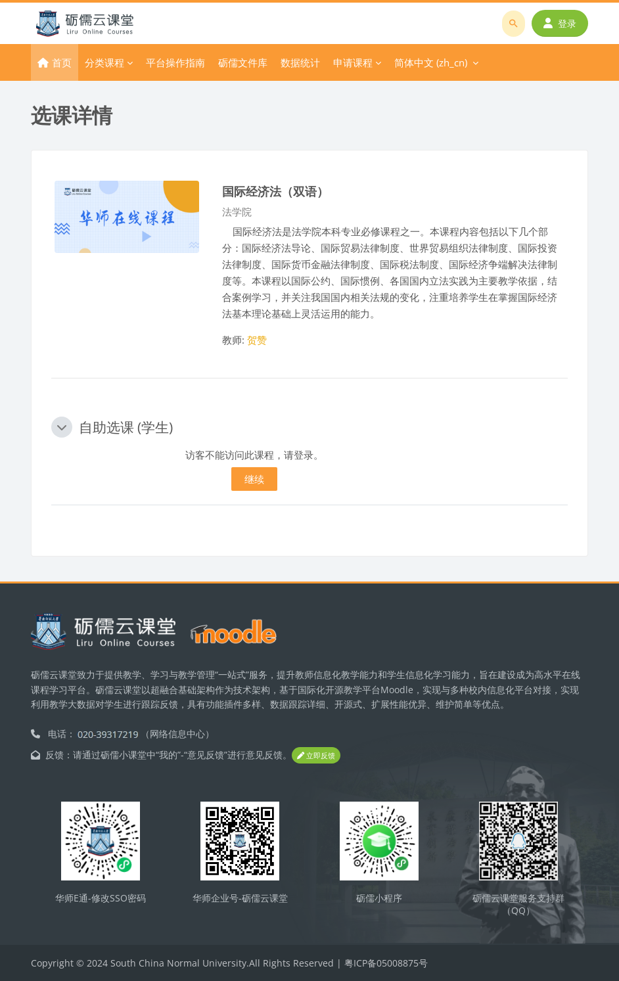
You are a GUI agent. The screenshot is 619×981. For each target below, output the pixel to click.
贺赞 (257, 339)
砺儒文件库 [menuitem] (242, 62)
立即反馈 (316, 755)
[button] (61, 427)
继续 (254, 479)
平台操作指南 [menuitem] (175, 62)
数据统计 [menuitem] (300, 62)
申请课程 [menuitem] (353, 62)
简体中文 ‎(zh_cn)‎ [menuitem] (430, 62)
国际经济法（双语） (275, 191)
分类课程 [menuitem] (104, 62)
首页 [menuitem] (62, 62)
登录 (559, 23)
